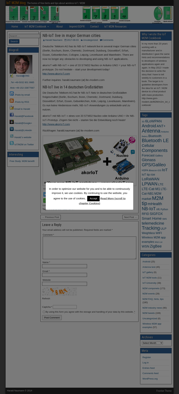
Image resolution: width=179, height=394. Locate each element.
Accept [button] (93, 198)
